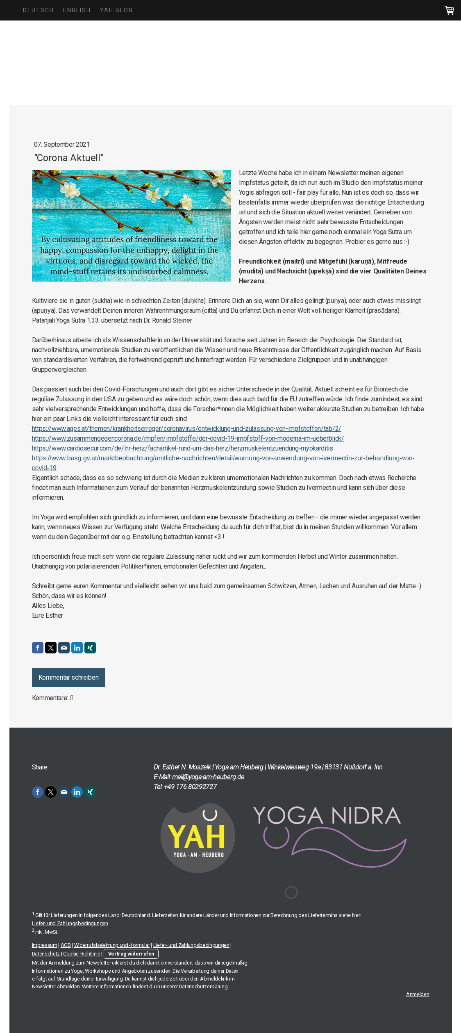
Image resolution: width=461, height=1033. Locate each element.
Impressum (44, 945)
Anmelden (417, 994)
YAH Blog (116, 10)
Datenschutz (46, 954)
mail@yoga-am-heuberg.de (208, 777)
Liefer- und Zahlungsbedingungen (70, 923)
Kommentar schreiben (69, 677)
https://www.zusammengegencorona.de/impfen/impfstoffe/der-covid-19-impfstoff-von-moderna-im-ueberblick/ (188, 438)
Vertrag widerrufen (131, 954)
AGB (66, 945)
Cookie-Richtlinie (81, 954)
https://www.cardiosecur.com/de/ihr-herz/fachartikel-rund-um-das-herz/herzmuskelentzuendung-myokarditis (182, 448)
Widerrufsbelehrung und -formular (112, 945)
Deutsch (38, 10)
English (77, 10)
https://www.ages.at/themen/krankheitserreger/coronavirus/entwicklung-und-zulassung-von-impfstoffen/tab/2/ (186, 428)
